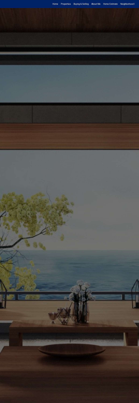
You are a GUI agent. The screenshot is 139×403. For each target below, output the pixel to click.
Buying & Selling (81, 4)
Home (55, 4)
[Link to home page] (5, 4)
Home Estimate (110, 4)
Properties (66, 4)
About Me (95, 4)
